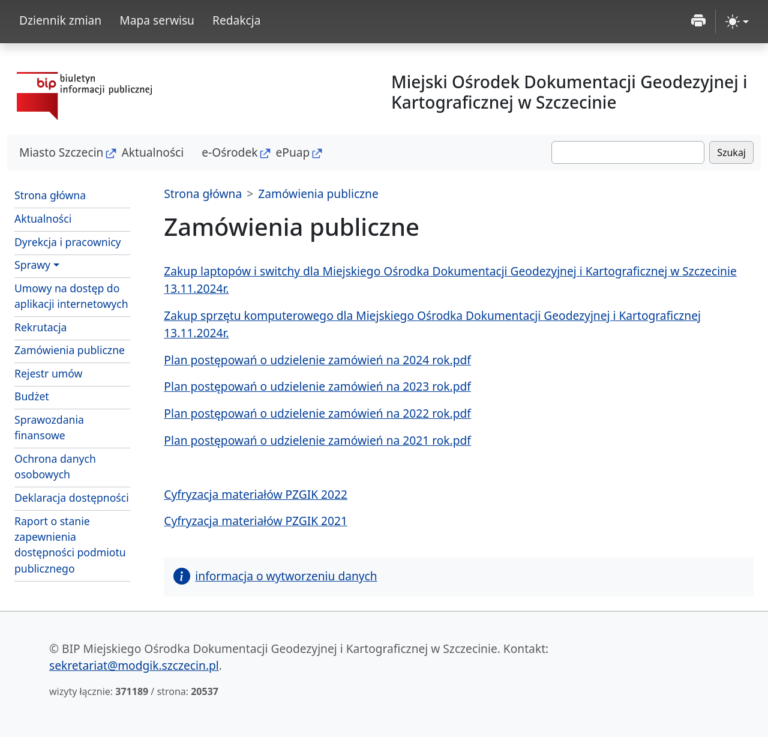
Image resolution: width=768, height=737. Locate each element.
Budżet (31, 396)
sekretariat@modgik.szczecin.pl (134, 665)
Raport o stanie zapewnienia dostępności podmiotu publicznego (70, 545)
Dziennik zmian (60, 20)
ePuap (292, 152)
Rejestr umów (48, 373)
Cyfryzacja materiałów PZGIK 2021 (255, 521)
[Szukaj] (627, 152)
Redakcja (236, 20)
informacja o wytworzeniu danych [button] (275, 576)
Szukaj (731, 152)
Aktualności (152, 152)
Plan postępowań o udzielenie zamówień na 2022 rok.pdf (317, 413)
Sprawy (32, 264)
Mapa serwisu (156, 20)
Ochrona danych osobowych (55, 466)
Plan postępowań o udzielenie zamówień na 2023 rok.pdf (317, 386)
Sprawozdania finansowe (49, 427)
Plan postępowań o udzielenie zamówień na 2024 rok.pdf (317, 360)
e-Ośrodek (229, 152)
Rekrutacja (40, 327)
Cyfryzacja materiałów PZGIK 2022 (255, 494)
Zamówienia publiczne (69, 350)
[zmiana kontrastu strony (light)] (737, 21)
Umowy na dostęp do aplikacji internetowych (71, 296)
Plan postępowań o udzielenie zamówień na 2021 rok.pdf (317, 440)
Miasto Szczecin (61, 152)
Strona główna (50, 195)
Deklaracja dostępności (71, 497)
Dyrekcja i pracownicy (67, 242)
